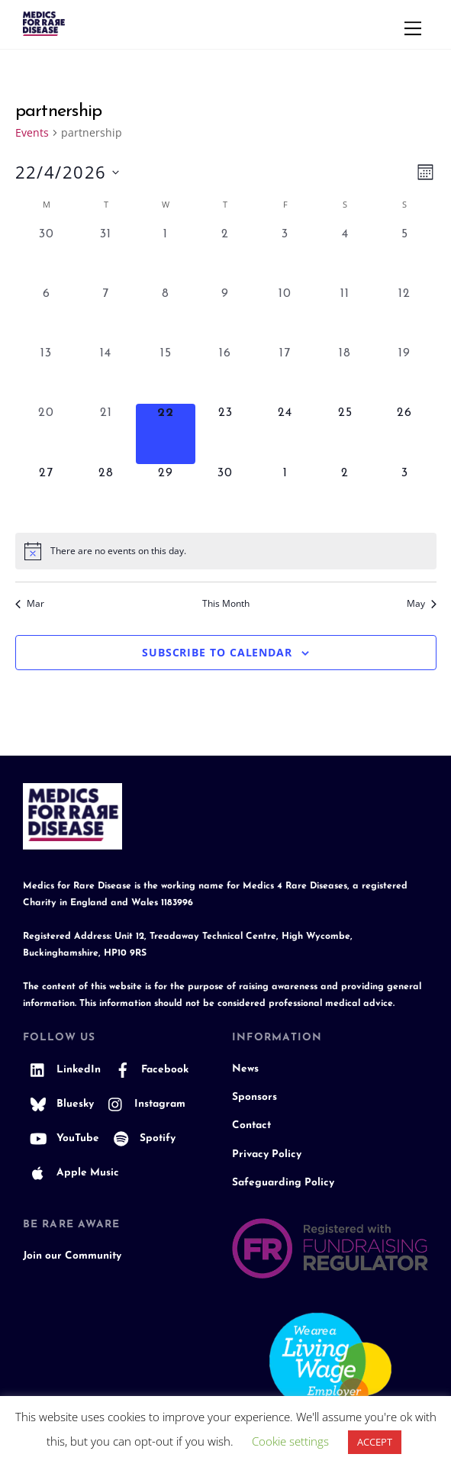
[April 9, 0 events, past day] (225, 314)
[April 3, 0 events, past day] (285, 255)
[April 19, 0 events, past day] (404, 374)
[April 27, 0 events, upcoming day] (46, 494)
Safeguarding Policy (283, 1183)
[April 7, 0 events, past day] (106, 314)
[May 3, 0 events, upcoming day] (404, 494)
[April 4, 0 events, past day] (345, 255)
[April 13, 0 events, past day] (46, 374)
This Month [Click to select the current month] (226, 604)
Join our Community (72, 1256)
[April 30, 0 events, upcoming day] (225, 494)
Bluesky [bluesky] (58, 1104)
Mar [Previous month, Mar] (29, 604)
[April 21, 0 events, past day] (106, 433)
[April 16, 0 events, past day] (225, 374)
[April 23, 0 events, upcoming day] (225, 433)
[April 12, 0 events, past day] (404, 314)
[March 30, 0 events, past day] (46, 255)
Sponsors (254, 1097)
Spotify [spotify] (141, 1138)
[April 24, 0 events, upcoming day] (285, 433)
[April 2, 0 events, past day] (225, 255)
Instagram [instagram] (143, 1104)
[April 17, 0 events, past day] (285, 374)
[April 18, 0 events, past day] (345, 374)
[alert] (226, 551)
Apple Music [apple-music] (71, 1173)
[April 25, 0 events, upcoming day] (345, 433)
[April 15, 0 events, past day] (165, 374)
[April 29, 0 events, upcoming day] (165, 494)
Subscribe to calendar (217, 652)
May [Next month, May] (422, 604)
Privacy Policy (266, 1154)
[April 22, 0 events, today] (165, 433)
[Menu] (413, 28)
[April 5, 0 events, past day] (404, 255)
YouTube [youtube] (61, 1138)
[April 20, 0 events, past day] (46, 433)
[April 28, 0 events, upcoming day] (106, 494)
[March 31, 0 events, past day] (106, 255)
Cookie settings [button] (290, 1441)
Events (32, 132)
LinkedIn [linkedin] (62, 1070)
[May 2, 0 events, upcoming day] (345, 494)
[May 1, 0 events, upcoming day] (285, 494)
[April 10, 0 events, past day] (285, 314)
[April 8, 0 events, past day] (165, 314)
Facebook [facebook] (148, 1070)
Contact (251, 1125)
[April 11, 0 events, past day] (345, 314)
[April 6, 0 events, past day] (46, 314)
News (245, 1069)
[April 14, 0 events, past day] (106, 374)
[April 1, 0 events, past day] (165, 255)
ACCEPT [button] (374, 1442)
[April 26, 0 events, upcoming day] (404, 433)
